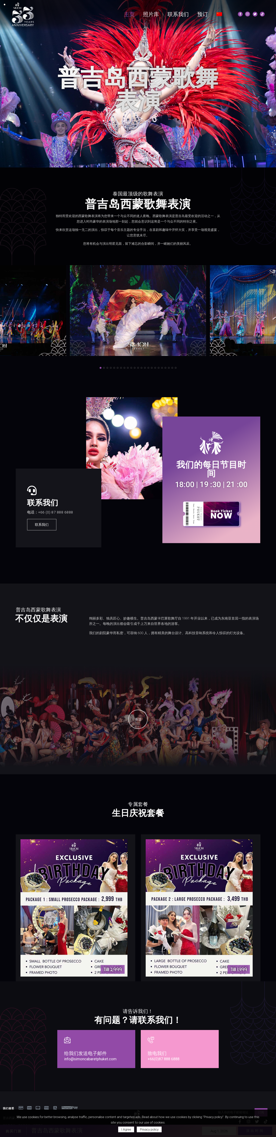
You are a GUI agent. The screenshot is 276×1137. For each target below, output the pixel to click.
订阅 (261, 1109)
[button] (135, 163)
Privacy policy (149, 1129)
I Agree (126, 1129)
